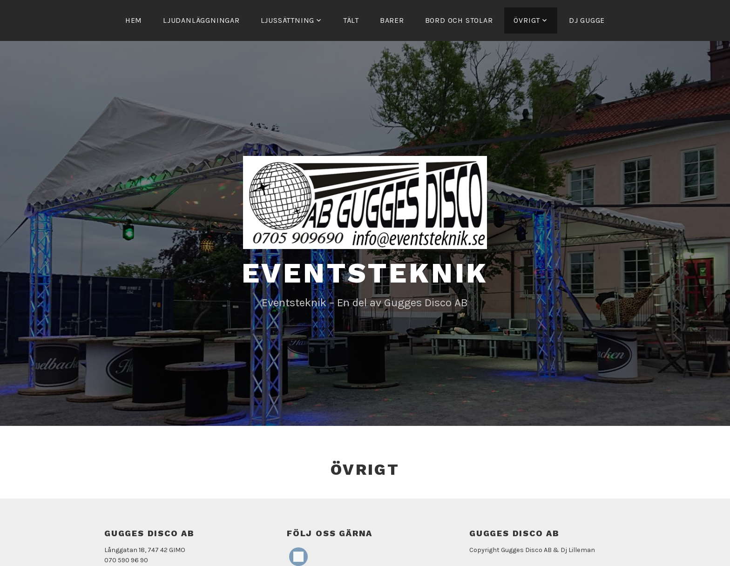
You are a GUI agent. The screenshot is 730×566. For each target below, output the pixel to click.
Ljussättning (288, 20)
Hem (133, 20)
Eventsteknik (365, 273)
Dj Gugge (587, 20)
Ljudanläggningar (201, 20)
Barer (392, 20)
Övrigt (527, 20)
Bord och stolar (459, 20)
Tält (351, 20)
